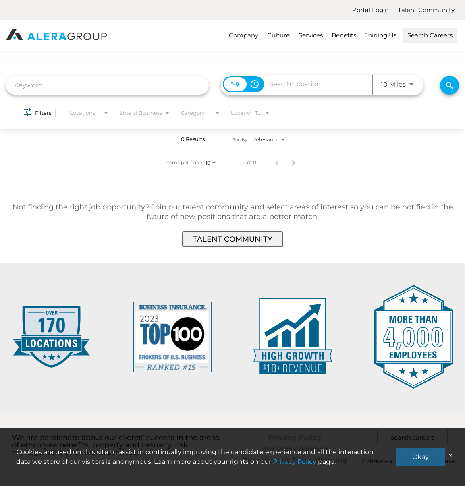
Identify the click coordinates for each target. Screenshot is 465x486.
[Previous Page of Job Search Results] (277, 163)
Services (311, 35)
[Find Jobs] (449, 85)
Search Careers (430, 35)
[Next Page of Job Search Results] (293, 163)
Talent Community (426, 10)
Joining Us (380, 35)
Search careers (412, 437)
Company (243, 35)
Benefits (344, 35)
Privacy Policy (295, 437)
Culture (278, 35)
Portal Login (370, 10)
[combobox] (107, 85)
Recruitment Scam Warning (294, 460)
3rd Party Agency (295, 449)
